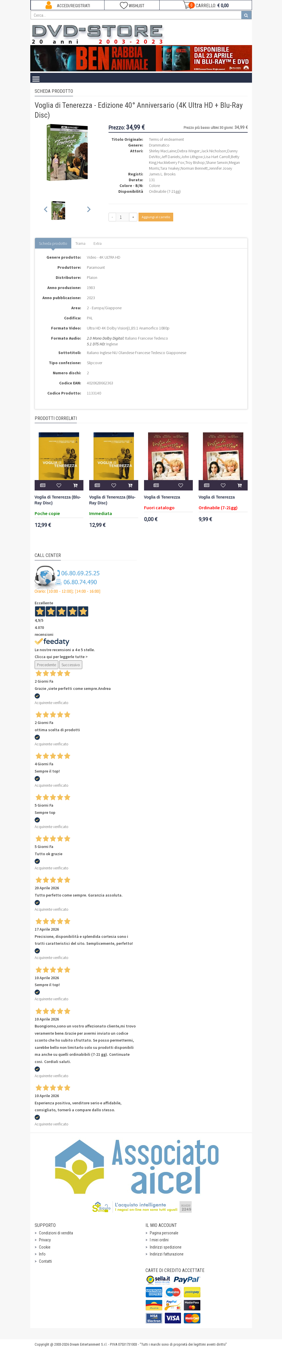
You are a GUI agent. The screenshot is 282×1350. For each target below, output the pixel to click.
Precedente (46, 664)
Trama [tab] (80, 243)
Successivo (70, 664)
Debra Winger (188, 150)
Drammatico (159, 145)
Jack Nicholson (213, 150)
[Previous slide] (46, 210)
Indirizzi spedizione (166, 1247)
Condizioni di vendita (56, 1233)
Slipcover (94, 362)
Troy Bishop (195, 162)
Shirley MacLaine (162, 150)
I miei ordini (159, 1240)
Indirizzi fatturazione (167, 1254)
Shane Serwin (217, 162)
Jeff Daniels (170, 156)
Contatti (45, 1261)
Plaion (92, 277)
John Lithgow (192, 156)
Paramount (96, 267)
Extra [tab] (98, 243)
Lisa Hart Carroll (217, 156)
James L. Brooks (162, 174)
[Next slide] (88, 210)
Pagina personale (164, 1233)
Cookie (45, 1247)
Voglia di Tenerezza (162, 497)
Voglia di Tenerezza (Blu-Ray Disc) (58, 500)
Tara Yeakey (170, 168)
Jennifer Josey (220, 168)
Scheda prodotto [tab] (53, 243)
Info (42, 1254)
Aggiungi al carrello (156, 217)
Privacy (45, 1240)
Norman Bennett (194, 168)
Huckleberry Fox (170, 162)
